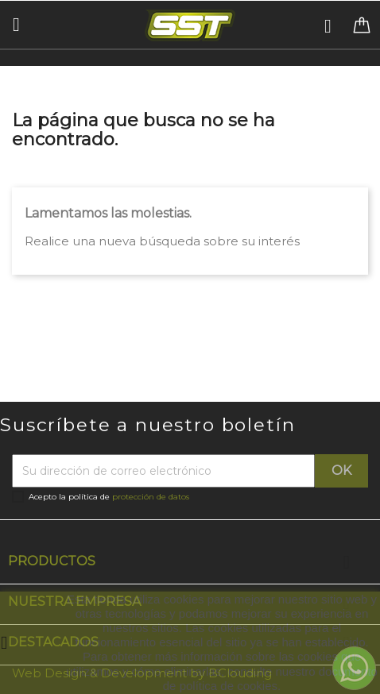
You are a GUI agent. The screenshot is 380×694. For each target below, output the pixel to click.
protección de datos (150, 497)
